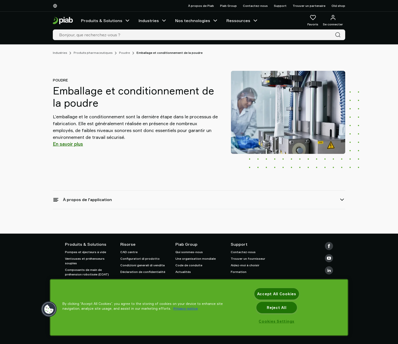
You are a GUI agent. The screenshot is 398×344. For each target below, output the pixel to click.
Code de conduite (188, 265)
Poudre (124, 53)
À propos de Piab (201, 6)
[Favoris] (313, 20)
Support (280, 6)
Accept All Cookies (276, 294)
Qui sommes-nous (189, 252)
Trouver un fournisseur (248, 258)
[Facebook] (329, 246)
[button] (49, 309)
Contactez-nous (255, 6)
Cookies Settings (276, 321)
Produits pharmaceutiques (93, 53)
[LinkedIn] (329, 270)
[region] (199, 307)
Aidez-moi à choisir (245, 265)
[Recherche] (339, 35)
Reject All (276, 307)
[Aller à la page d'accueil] (63, 20)
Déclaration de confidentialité (142, 272)
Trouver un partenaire (309, 6)
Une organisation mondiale (195, 258)
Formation (238, 272)
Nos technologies (196, 21)
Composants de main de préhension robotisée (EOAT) (87, 272)
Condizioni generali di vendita (142, 265)
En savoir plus (68, 144)
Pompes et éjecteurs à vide (85, 252)
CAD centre (129, 252)
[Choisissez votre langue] (56, 6)
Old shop (338, 6)
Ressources (242, 21)
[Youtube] (329, 258)
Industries (153, 21)
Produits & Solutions (105, 21)
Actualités (183, 272)
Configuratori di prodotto (140, 258)
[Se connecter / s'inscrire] (333, 20)
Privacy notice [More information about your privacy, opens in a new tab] (185, 308)
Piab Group (228, 6)
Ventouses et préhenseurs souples (85, 261)
